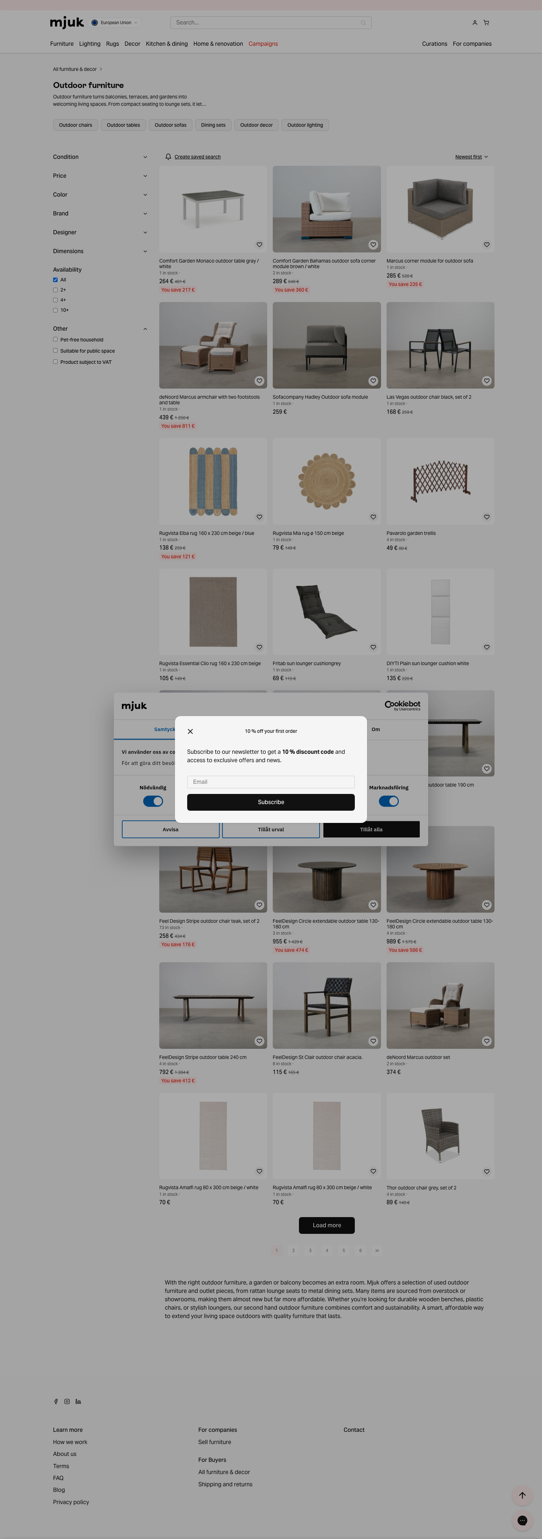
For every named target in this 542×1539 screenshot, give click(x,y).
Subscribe (271, 802)
